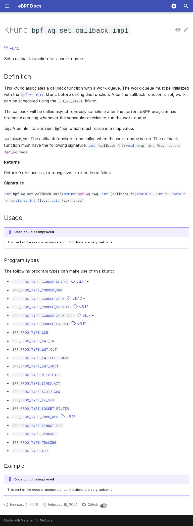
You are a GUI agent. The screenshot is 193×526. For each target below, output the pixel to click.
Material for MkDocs (37, 520)
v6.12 (78, 281)
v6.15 (68, 416)
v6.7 (84, 315)
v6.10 (11, 48)
